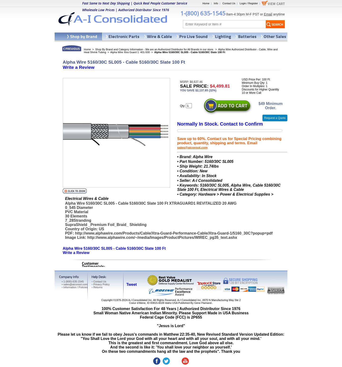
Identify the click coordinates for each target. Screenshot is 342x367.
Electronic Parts (124, 36)
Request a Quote (275, 118)
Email (268, 14)
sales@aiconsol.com (192, 147)
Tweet (131, 284)
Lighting (223, 36)
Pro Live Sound (193, 36)
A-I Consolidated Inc (140, 300)
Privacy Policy (100, 284)
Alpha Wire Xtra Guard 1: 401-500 (130, 52)
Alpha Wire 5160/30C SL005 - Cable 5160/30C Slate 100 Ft (114, 248)
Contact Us (228, 3)
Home (205, 3)
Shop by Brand (83, 36)
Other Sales (275, 36)
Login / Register (249, 3)
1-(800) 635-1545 (202, 13)
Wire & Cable (159, 36)
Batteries (247, 36)
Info (216, 3)
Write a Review (79, 67)
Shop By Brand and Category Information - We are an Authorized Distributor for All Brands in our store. (154, 49)
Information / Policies (75, 287)
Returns (97, 287)
